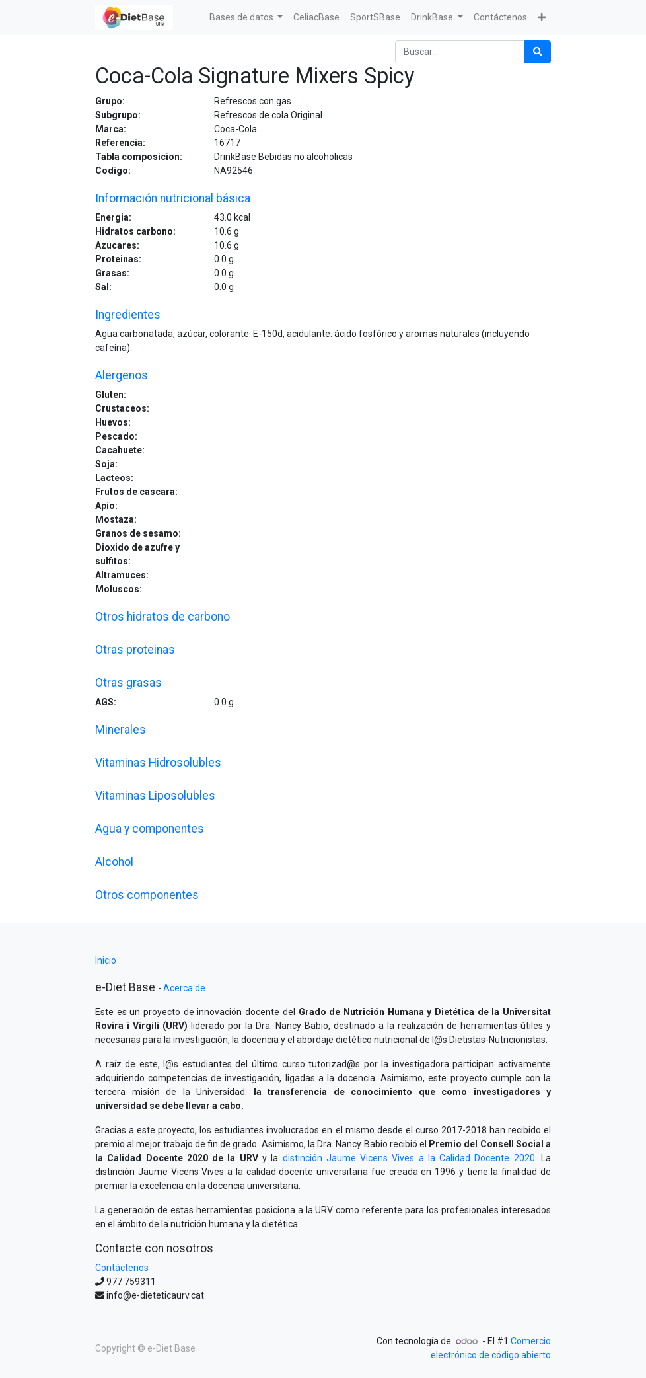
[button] (541, 17)
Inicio (105, 960)
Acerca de (184, 988)
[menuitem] (316, 17)
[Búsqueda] (537, 51)
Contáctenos (122, 1267)
